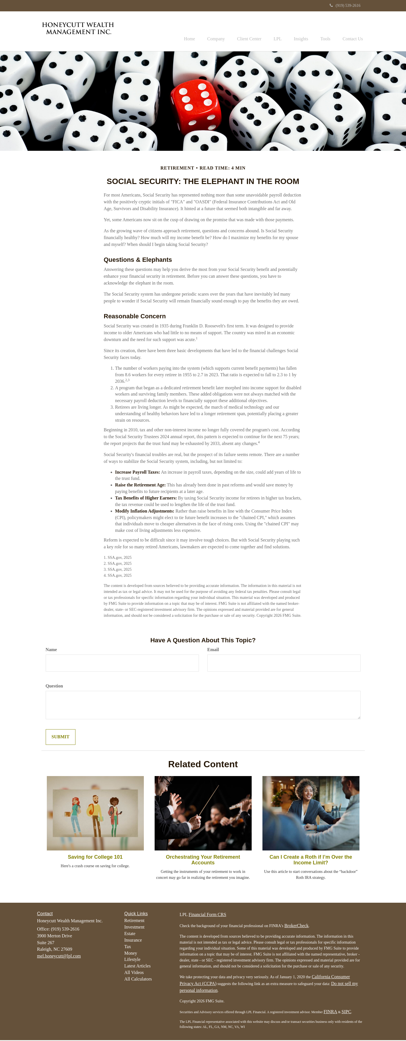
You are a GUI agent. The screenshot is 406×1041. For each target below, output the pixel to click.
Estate (129, 934)
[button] (205, 31)
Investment (134, 927)
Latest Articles (137, 966)
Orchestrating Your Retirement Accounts (203, 860)
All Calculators (138, 979)
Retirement (134, 921)
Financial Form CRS (207, 915)
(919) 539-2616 (345, 5)
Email (213, 650)
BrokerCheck (296, 926)
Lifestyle (132, 960)
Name (51, 650)
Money (130, 953)
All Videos (134, 973)
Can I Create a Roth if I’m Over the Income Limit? (311, 860)
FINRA (330, 1012)
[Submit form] (60, 738)
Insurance (133, 940)
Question (54, 686)
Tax (127, 947)
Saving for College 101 (95, 858)
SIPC (346, 1012)
